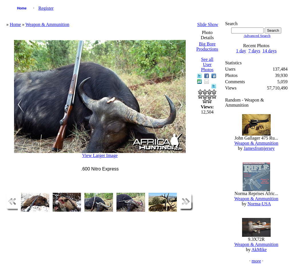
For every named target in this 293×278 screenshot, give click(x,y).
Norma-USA (259, 203)
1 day (241, 50)
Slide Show (207, 24)
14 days (269, 50)
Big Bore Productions (207, 46)
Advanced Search (256, 35)
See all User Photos (207, 64)
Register (46, 8)
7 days (254, 50)
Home (21, 8)
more (256, 261)
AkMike (259, 249)
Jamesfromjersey (259, 148)
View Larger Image (100, 155)
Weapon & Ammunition (47, 24)
